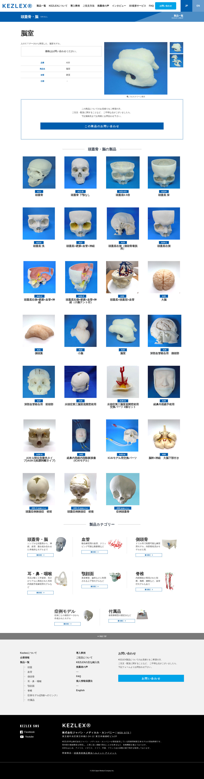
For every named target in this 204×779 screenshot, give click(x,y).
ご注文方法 (88, 6)
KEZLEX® (17, 6)
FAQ (151, 6)
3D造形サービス (137, 6)
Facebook (29, 732)
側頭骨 (31, 676)
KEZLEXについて (58, 6)
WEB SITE (123, 732)
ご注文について (84, 657)
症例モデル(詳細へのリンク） (43, 695)
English (80, 690)
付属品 (31, 700)
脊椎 (30, 690)
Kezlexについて (28, 653)
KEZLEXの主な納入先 (87, 662)
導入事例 (75, 6)
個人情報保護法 (84, 681)
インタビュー (119, 6)
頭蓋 (30, 667)
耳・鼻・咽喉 (35, 681)
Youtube (29, 736)
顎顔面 (31, 686)
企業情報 (24, 657)
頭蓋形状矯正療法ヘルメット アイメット (95, 753)
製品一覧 (41, 6)
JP (186, 6)
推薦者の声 (103, 6)
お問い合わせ (151, 678)
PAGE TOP (102, 636)
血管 (30, 672)
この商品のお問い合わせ (102, 126)
